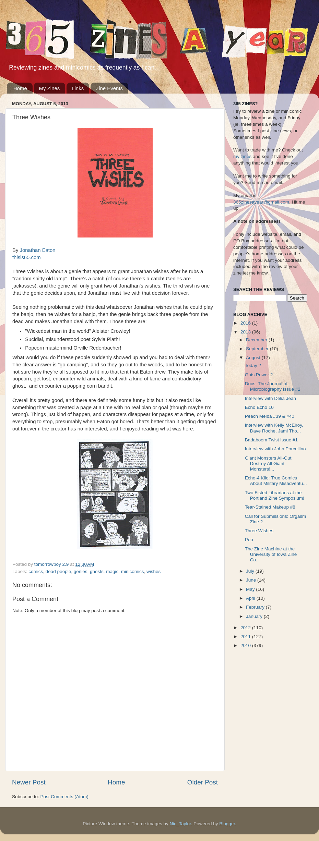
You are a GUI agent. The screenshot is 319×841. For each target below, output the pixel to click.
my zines (242, 156)
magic (112, 571)
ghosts (97, 571)
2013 (246, 331)
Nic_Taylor (180, 823)
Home (20, 88)
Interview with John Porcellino (275, 448)
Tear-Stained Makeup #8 (270, 507)
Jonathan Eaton (37, 250)
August (254, 357)
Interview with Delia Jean (270, 398)
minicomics (132, 571)
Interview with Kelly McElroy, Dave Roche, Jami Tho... (274, 428)
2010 (246, 645)
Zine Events (109, 88)
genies (80, 571)
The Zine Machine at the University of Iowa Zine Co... (271, 554)
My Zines (49, 88)
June (251, 580)
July (251, 571)
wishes (153, 571)
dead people (58, 571)
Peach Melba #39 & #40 (269, 416)
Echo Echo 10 (259, 407)
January (255, 616)
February (256, 607)
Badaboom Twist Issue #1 (271, 439)
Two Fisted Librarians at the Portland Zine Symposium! (274, 495)
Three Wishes (259, 530)
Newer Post (29, 782)
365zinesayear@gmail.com (261, 202)
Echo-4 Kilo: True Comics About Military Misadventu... (276, 480)
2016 (246, 323)
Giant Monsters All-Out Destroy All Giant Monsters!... (268, 463)
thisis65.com (26, 257)
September (258, 348)
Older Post (202, 782)
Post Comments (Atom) (64, 796)
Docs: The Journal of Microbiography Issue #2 (272, 386)
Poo (249, 539)
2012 (246, 627)
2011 (246, 636)
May (251, 589)
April (251, 598)
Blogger (227, 823)
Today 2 (253, 365)
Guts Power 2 (259, 374)
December (257, 339)
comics (35, 571)
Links (78, 88)
